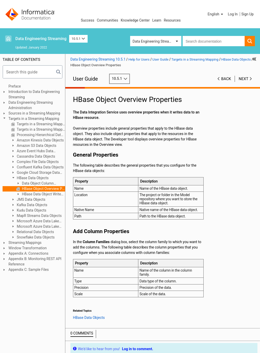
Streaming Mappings (24, 243)
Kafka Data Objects (31, 205)
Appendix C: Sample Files (28, 270)
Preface (14, 86)
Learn (156, 20)
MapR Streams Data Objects (39, 216)
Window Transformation (27, 248)
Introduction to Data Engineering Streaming (34, 94)
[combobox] (214, 41)
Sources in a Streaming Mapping (34, 113)
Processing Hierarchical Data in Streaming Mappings (40, 135)
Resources (172, 20)
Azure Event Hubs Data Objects (32, 151)
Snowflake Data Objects (35, 237)
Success (87, 20)
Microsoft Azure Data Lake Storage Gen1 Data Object (35, 221)
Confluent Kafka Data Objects (40, 167)
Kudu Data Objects (31, 210)
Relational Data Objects (35, 232)
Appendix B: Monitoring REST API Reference (34, 261)
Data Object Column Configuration (35, 183)
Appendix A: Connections (28, 253)
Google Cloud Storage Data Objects (35, 172)
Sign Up (247, 14)
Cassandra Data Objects (35, 156)
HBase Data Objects (32, 178)
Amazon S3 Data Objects (36, 146)
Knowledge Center (135, 20)
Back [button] (226, 79)
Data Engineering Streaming (41, 38)
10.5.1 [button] (78, 39)
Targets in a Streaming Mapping (33, 119)
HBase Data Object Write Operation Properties (38, 194)
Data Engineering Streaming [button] (155, 41)
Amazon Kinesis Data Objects (40, 140)
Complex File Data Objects (37, 162)
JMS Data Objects (30, 199)
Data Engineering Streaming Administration (30, 105)
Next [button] (243, 79)
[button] (215, 14)
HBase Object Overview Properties (43, 189)
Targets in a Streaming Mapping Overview (40, 124)
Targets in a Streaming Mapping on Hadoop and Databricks (40, 129)
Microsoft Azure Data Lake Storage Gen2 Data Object (35, 226)
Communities (107, 20)
